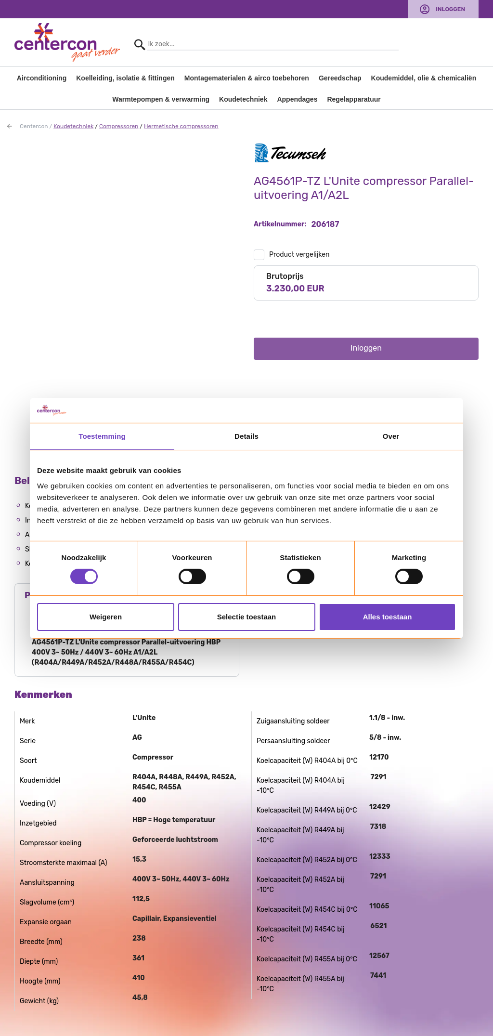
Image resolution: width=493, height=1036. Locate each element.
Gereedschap (340, 78)
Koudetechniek (243, 99)
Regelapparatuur (353, 99)
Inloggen (450, 9)
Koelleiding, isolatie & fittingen (125, 78)
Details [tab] (246, 436)
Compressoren (118, 126)
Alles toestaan (387, 617)
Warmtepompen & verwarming (160, 99)
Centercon (34, 126)
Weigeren (106, 617)
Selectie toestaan (246, 617)
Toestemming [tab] (102, 436)
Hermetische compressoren (181, 126)
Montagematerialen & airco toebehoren (246, 78)
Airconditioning (41, 78)
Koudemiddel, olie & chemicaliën (424, 78)
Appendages (297, 99)
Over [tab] (391, 436)
